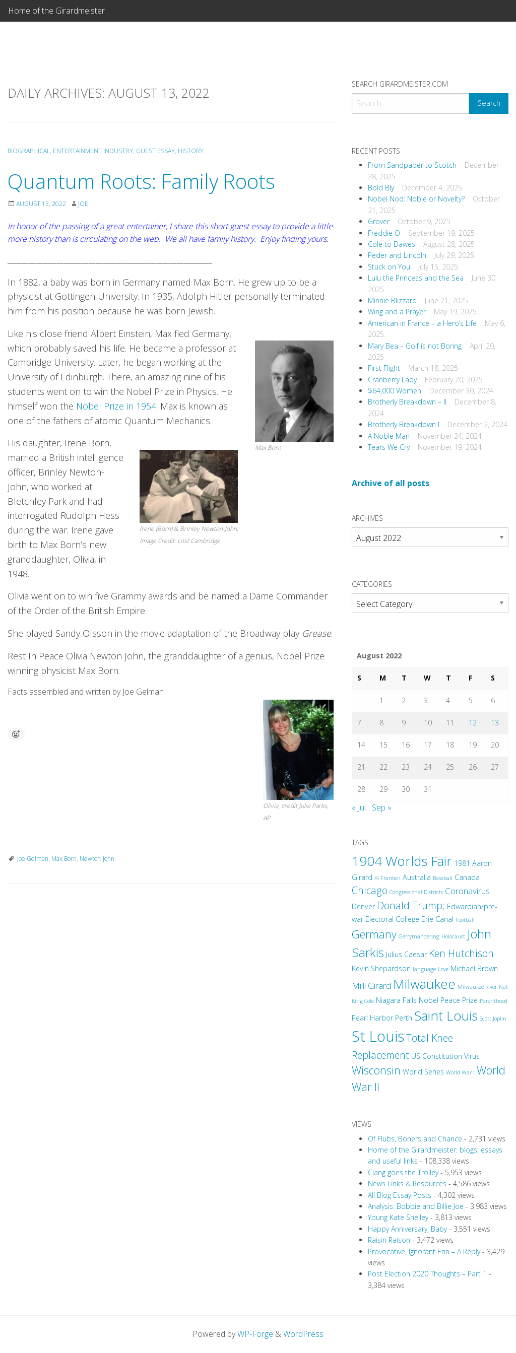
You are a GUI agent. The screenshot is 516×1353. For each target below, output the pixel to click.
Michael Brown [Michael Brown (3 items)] (474, 968)
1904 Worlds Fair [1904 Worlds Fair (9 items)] (402, 861)
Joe (83, 203)
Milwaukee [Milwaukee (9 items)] (424, 984)
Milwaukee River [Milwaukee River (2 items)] (477, 986)
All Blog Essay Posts (399, 1195)
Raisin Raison (389, 1240)
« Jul (359, 807)
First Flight (384, 368)
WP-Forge (255, 1333)
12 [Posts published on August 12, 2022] (473, 722)
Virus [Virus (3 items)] (472, 1056)
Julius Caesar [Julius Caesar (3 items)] (406, 954)
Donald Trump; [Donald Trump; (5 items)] (411, 905)
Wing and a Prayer (397, 311)
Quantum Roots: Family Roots (141, 181)
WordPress (303, 1333)
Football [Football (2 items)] (465, 919)
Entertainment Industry (93, 151)
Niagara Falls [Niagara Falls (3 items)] (396, 1000)
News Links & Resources (407, 1183)
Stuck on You (389, 267)
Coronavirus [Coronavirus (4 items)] (467, 891)
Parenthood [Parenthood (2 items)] (493, 1000)
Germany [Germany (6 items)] (374, 934)
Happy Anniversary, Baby (407, 1229)
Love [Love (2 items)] (443, 969)
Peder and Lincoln (397, 255)
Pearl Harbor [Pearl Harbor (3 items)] (372, 1018)
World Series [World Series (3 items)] (423, 1071)
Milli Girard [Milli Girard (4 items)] (371, 985)
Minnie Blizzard (392, 300)
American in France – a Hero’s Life (422, 323)
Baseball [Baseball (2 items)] (443, 878)
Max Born (64, 858)
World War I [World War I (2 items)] (460, 1072)
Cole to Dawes (391, 244)
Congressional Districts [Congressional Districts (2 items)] (416, 892)
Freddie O (384, 233)
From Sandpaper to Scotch (412, 165)
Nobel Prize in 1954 (116, 406)
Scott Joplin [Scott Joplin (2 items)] (493, 1018)
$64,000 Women (394, 390)
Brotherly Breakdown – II (407, 402)
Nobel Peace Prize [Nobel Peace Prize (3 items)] (448, 1000)
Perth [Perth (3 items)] (403, 1018)
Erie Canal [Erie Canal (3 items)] (437, 919)
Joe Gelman (32, 858)
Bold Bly (381, 187)
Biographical (29, 151)
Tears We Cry (389, 447)
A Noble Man (389, 436)
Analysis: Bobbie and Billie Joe (416, 1206)
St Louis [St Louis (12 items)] (378, 1036)
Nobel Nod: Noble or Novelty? (416, 199)
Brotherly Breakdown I (403, 424)
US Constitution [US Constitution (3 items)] (436, 1056)
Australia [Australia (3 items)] (417, 877)
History (191, 151)
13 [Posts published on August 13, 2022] (495, 722)
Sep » (382, 807)
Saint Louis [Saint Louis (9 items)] (446, 1015)
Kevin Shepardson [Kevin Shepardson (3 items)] (381, 968)
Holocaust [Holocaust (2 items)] (453, 936)
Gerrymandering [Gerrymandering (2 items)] (419, 936)
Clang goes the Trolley (403, 1172)
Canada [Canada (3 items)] (467, 877)
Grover (379, 221)
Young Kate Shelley (398, 1217)
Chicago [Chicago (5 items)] (370, 890)
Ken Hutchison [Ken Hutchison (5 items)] (461, 953)
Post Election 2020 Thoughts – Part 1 (427, 1273)
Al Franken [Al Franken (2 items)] (387, 878)
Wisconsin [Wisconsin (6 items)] (376, 1070)
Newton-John (97, 858)
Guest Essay (155, 151)
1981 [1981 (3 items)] (462, 863)
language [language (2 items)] (424, 969)
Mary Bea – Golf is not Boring (415, 346)
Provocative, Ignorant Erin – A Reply (424, 1251)
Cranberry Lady (392, 379)
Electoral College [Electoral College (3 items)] (392, 919)
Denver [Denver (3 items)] (363, 906)
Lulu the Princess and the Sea (416, 278)
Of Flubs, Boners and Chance (415, 1138)
